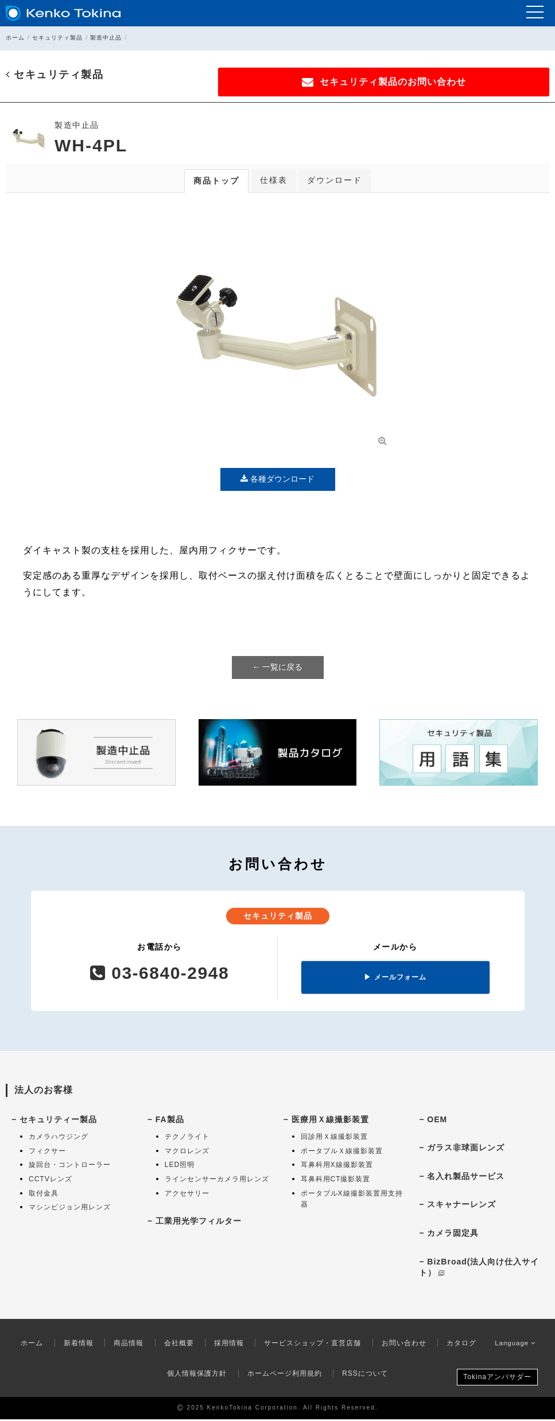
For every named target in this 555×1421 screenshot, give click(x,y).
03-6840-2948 (159, 974)
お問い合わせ (401, 1345)
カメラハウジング (58, 1138)
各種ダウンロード (277, 480)
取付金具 (44, 1194)
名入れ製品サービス (465, 1177)
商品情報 (126, 1345)
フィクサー (47, 1153)
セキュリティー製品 (58, 1120)
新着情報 (76, 1345)
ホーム (15, 37)
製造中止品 (106, 37)
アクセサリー (187, 1194)
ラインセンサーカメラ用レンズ (217, 1181)
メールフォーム (395, 979)
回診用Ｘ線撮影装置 (334, 1138)
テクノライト (187, 1138)
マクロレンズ (187, 1153)
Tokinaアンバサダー (497, 1379)
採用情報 (226, 1345)
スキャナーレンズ (461, 1206)
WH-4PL (91, 147)
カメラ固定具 (453, 1234)
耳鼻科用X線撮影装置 (337, 1166)
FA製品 (170, 1120)
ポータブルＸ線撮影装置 (342, 1153)
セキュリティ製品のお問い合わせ (434, 82)
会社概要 (176, 1345)
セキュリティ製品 (57, 37)
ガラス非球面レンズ (465, 1149)
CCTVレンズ (50, 1181)
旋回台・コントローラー (70, 1166)
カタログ (459, 1345)
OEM (437, 1120)
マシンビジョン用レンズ (70, 1209)
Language (515, 1345)
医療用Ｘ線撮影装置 (330, 1120)
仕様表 (274, 181)
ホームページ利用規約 (284, 1375)
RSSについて (365, 1375)
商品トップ (216, 182)
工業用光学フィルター (199, 1222)
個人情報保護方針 (197, 1375)
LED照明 (180, 1166)
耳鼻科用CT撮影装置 (336, 1181)
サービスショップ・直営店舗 (310, 1345)
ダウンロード (334, 181)
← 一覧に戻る (278, 668)
